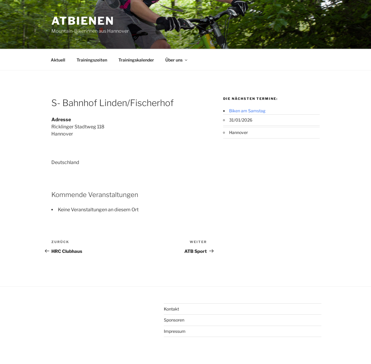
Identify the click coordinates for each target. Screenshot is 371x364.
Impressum (175, 331)
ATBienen (82, 20)
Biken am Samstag (247, 110)
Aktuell (58, 59)
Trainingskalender (136, 59)
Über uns (176, 59)
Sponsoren (174, 319)
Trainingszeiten (92, 59)
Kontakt (171, 308)
